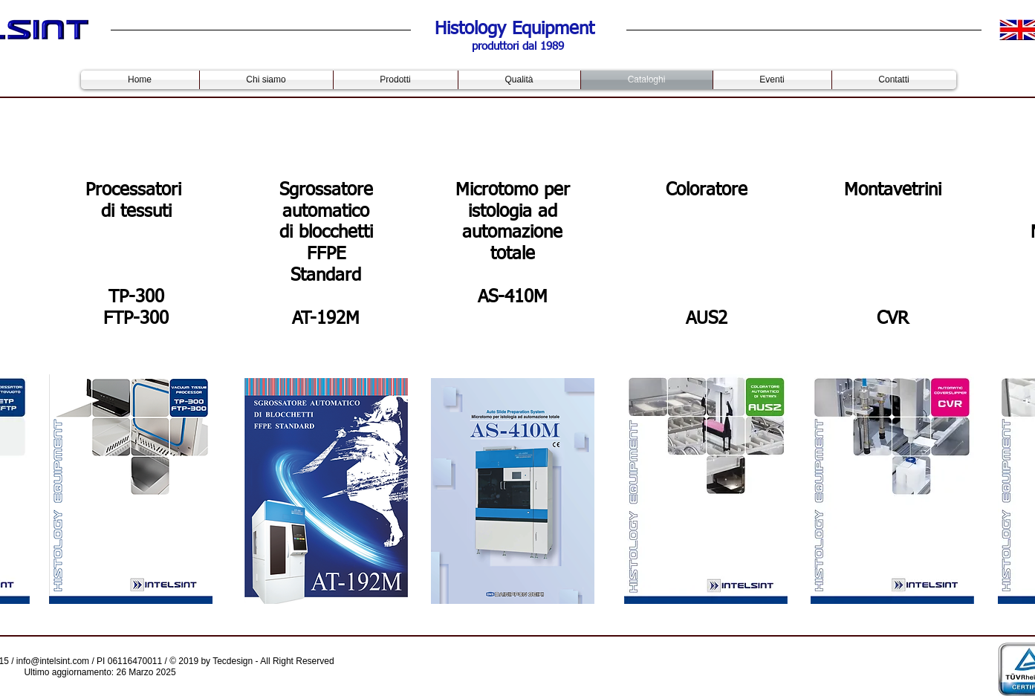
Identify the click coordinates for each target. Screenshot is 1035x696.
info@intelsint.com (52, 661)
